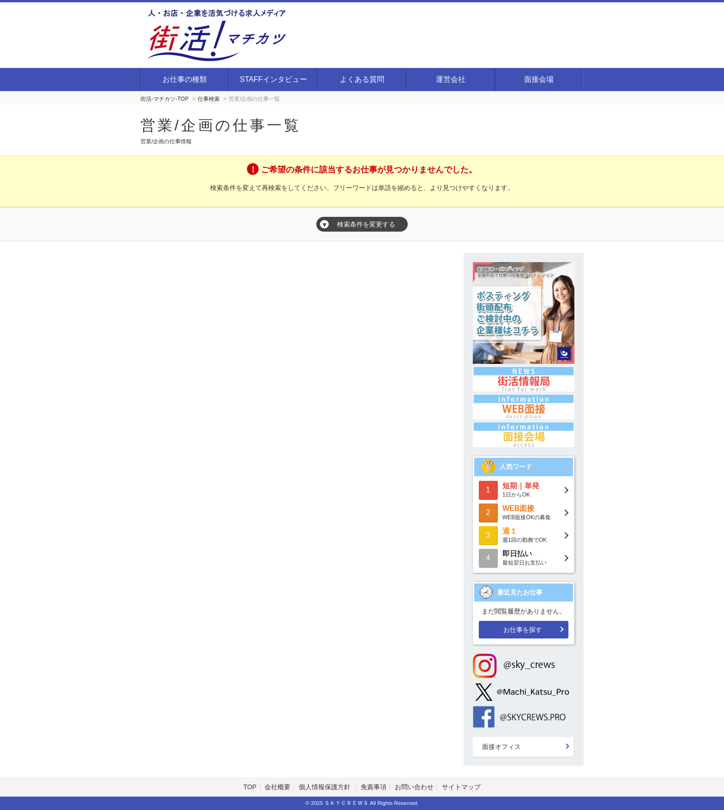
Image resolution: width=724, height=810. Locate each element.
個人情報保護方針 (325, 787)
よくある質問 (362, 79)
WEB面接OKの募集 (523, 512)
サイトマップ (461, 787)
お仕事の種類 (185, 79)
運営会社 (450, 79)
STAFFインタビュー (273, 79)
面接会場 (539, 79)
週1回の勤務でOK (523, 534)
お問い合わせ (414, 787)
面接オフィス (501, 746)
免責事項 (373, 787)
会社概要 (277, 787)
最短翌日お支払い (523, 557)
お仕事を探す (522, 629)
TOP (250, 787)
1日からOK (523, 489)
